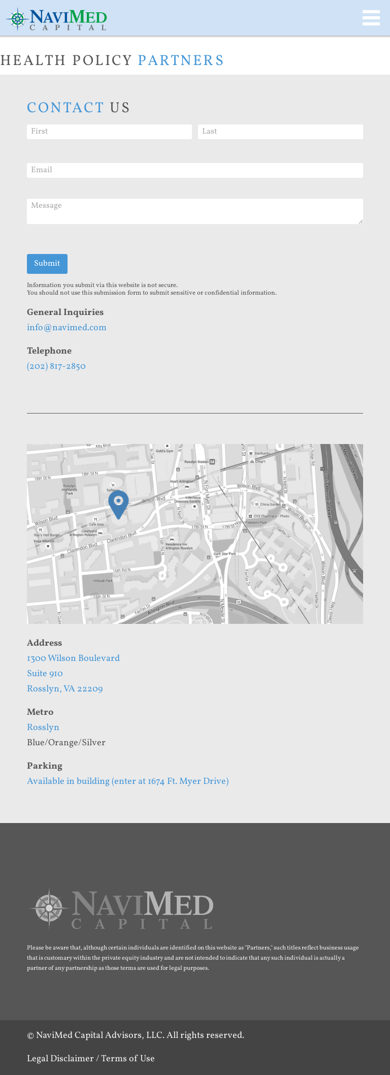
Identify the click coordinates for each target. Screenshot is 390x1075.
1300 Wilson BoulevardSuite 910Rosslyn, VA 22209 (73, 673)
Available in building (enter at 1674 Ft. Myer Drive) (128, 781)
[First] (109, 131)
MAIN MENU (371, 17)
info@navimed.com (67, 328)
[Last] (280, 131)
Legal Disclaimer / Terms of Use (91, 1059)
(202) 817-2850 (56, 366)
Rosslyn (43, 727)
